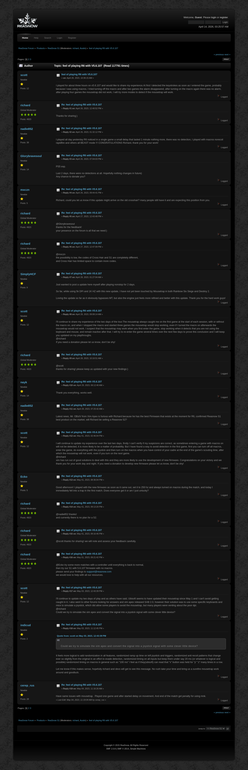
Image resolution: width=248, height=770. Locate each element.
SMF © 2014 (123, 749)
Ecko (23, 476)
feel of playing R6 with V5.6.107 (79, 74)
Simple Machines (138, 749)
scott (23, 75)
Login (59, 38)
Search (47, 38)
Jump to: (201, 729)
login (213, 17)
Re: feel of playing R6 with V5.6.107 (81, 104)
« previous (219, 54)
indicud (25, 625)
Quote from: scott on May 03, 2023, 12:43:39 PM (81, 636)
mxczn (24, 189)
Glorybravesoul (31, 156)
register (224, 17)
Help (36, 38)
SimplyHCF (28, 274)
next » (227, 54)
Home (25, 38)
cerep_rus (27, 685)
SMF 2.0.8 (111, 749)
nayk (23, 382)
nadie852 (26, 128)
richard (75, 48)
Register (72, 38)
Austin (83, 48)
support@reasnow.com (99, 571)
